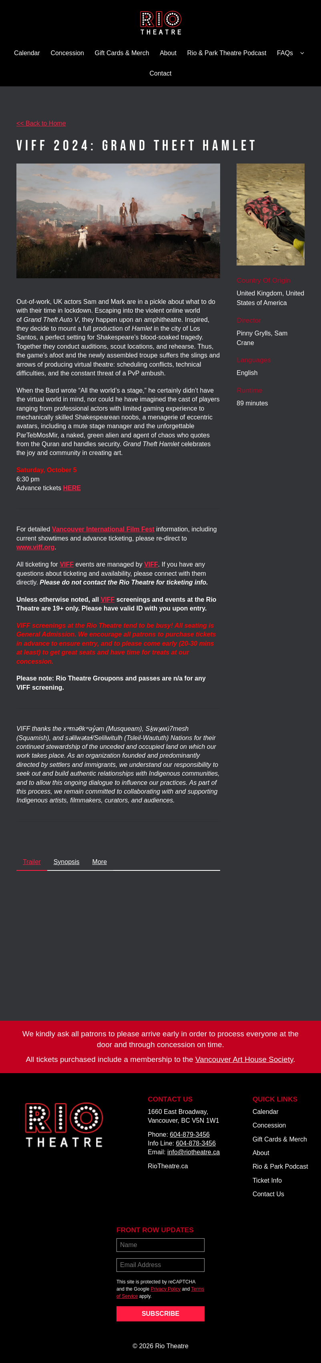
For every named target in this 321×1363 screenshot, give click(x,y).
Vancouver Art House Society (244, 1059)
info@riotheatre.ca (193, 1152)
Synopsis (67, 861)
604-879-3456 (190, 1134)
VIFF (151, 564)
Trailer (32, 861)
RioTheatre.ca (168, 1166)
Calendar (27, 53)
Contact (160, 73)
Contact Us (268, 1194)
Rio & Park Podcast (280, 1166)
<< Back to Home (41, 123)
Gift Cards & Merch (122, 53)
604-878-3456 (196, 1143)
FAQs (292, 53)
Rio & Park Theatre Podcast (227, 53)
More (99, 861)
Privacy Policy (165, 1289)
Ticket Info (267, 1180)
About (168, 53)
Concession (67, 53)
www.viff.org (35, 547)
